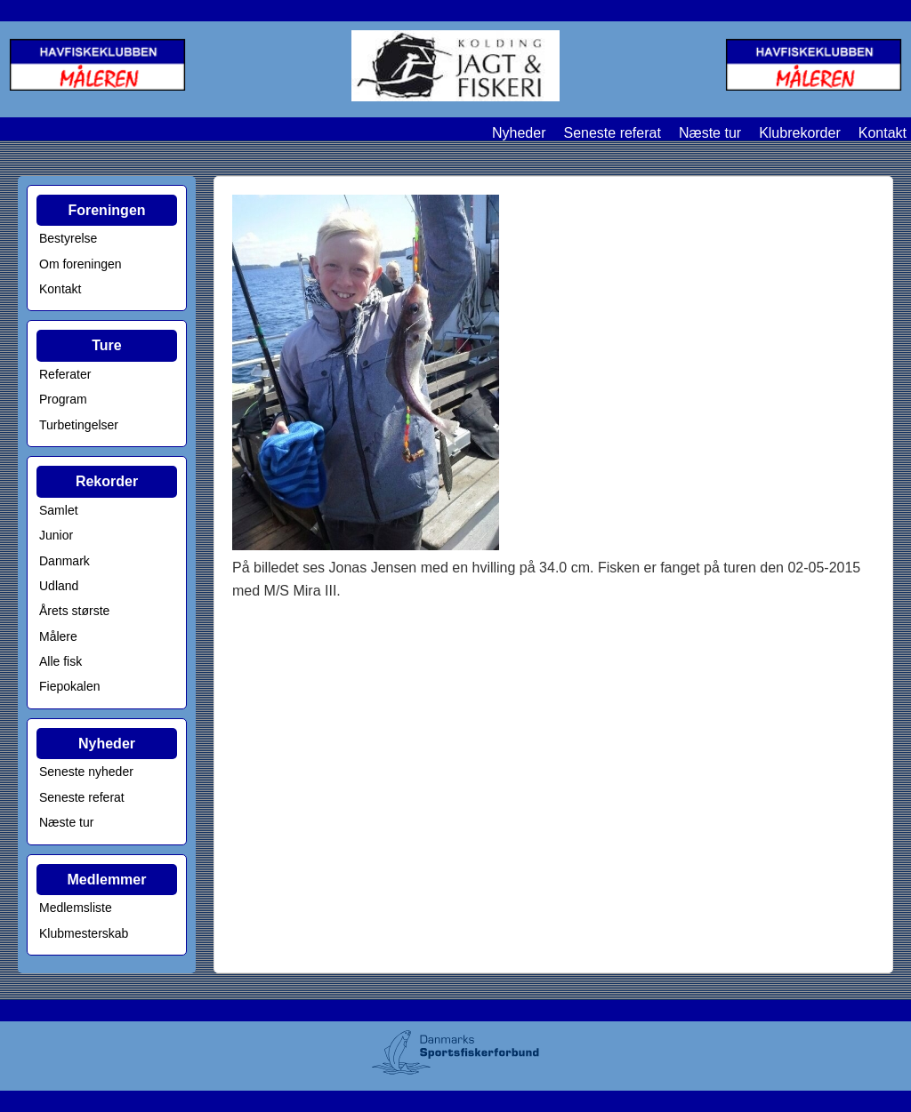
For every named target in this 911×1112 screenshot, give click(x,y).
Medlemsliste (75, 907)
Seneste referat (611, 132)
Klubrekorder (800, 132)
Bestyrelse (68, 238)
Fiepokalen (70, 686)
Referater (65, 374)
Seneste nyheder (86, 771)
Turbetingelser (78, 425)
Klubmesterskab (83, 933)
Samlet (58, 510)
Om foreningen (80, 264)
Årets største (74, 611)
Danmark (64, 561)
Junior (56, 535)
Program (63, 399)
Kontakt (883, 132)
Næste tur (710, 132)
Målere (58, 636)
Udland (58, 586)
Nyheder (518, 132)
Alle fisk (60, 661)
